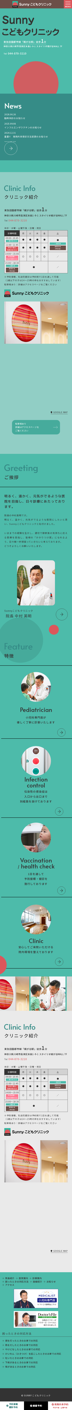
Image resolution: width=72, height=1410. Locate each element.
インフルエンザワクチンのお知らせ (23, 127)
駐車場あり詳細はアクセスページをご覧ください (27, 427)
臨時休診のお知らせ (14, 118)
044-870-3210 (17, 53)
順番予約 (36, 1405)
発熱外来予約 (60, 1406)
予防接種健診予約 (12, 1406)
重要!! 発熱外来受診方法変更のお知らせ (26, 136)
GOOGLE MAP (59, 412)
